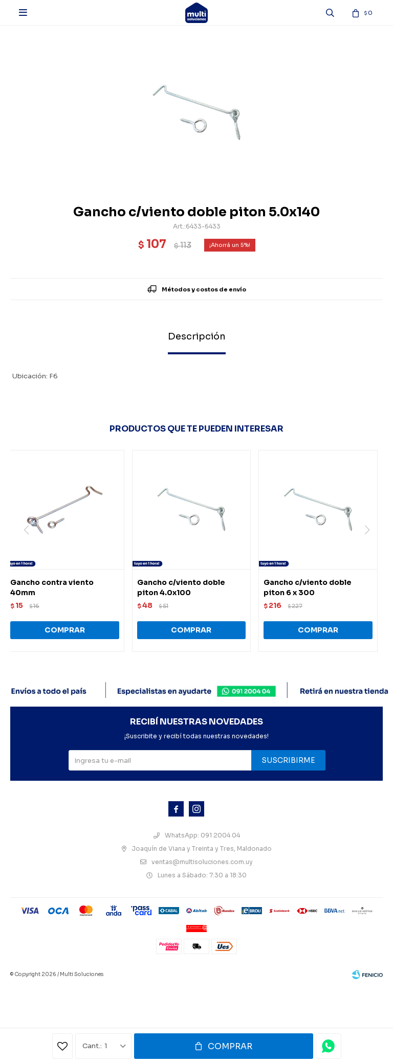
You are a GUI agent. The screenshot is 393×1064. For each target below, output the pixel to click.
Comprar (230, 1046)
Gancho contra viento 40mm (52, 587)
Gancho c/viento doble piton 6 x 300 (308, 587)
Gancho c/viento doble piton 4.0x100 (181, 587)
